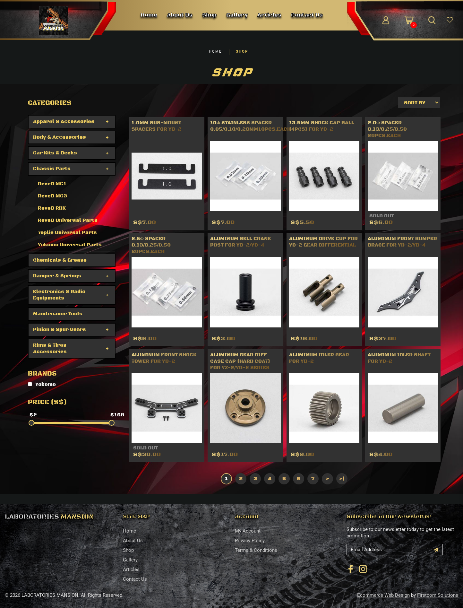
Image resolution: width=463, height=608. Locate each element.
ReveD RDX (52, 208)
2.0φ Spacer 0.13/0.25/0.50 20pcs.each (387, 129)
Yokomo (42, 384)
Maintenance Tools (57, 314)
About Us (133, 540)
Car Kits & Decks (55, 153)
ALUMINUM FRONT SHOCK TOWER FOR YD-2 (164, 358)
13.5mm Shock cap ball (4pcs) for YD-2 (321, 126)
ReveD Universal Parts (68, 220)
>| (341, 479)
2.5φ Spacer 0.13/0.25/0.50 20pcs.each (151, 245)
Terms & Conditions (256, 550)
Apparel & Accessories (63, 121)
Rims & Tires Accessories (50, 348)
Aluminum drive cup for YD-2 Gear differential (323, 242)
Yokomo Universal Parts (70, 245)
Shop (128, 550)
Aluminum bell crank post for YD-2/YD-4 (240, 242)
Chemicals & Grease (60, 260)
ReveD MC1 (52, 184)
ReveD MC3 (52, 196)
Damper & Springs (57, 276)
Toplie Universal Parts (67, 233)
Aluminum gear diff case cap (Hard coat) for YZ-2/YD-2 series (240, 361)
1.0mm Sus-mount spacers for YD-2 (157, 126)
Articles (131, 569)
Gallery (130, 560)
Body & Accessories (59, 137)
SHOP (242, 51)
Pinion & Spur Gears (59, 329)
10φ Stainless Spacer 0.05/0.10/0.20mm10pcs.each (250, 126)
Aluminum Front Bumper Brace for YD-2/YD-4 (402, 242)
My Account (248, 531)
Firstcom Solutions (437, 595)
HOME (215, 51)
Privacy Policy (250, 540)
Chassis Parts (52, 169)
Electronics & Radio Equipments (59, 295)
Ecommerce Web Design (383, 595)
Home (129, 531)
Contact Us (135, 579)
